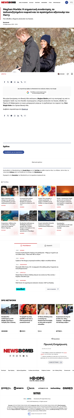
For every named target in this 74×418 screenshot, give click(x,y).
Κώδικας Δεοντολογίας (34, 370)
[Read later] (72, 74)
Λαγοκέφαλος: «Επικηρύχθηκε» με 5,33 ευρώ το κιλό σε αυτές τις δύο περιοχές (64, 225)
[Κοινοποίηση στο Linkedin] (18, 82)
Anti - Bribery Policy (57, 370)
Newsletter (15, 175)
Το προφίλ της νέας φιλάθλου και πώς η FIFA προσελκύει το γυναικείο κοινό (26, 319)
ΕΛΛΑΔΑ (31, 2)
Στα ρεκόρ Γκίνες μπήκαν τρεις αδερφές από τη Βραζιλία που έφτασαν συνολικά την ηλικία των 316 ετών (27, 201)
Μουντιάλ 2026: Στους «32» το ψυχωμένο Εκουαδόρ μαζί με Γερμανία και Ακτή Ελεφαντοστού (37, 267)
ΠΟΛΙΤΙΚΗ (37, 2)
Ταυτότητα (3, 370)
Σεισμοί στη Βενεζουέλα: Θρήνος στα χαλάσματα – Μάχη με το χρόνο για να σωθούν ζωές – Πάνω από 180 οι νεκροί (37, 253)
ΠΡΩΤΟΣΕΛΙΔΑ (56, 2)
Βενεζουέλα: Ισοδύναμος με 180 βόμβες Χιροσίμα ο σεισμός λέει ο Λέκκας (8, 319)
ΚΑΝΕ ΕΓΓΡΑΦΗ (55, 362)
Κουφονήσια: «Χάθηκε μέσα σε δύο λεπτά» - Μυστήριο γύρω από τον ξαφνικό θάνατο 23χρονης (8, 225)
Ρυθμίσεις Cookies (46, 370)
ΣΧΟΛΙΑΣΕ (61, 74)
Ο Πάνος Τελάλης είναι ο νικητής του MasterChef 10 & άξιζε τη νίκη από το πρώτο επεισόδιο (45, 320)
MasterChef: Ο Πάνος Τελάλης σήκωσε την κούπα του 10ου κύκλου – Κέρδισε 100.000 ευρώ (36, 275)
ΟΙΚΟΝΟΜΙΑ (44, 2)
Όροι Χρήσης (11, 370)
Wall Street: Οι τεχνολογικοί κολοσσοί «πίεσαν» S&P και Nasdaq (35, 283)
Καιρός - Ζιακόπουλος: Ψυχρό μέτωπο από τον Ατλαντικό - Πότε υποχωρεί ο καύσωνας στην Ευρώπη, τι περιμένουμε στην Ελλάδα (64, 201)
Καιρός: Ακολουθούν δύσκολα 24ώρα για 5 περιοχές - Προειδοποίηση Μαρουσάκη (46, 224)
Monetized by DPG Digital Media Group (42, 398)
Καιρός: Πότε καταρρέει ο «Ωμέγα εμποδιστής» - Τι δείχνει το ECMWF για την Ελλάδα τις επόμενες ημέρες (45, 201)
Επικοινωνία (67, 370)
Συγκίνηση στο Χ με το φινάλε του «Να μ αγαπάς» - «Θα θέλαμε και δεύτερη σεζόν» (63, 319)
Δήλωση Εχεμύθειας (21, 370)
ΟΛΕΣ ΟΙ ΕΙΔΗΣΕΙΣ (23, 2)
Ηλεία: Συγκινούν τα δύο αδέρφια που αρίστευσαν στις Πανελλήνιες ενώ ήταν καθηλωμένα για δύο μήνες (8, 201)
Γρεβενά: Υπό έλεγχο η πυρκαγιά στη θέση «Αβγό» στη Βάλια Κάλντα (36, 260)
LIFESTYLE (3, 74)
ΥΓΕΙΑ (50, 2)
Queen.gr (25, 109)
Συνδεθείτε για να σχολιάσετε (13, 152)
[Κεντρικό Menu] (71, 2)
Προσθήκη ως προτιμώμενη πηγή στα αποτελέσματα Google (36, 92)
